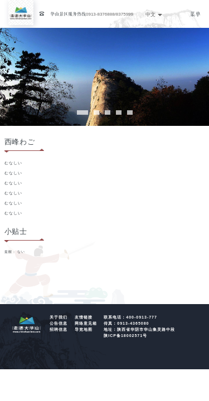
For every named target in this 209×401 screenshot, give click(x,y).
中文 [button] (154, 14)
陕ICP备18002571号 (125, 336)
